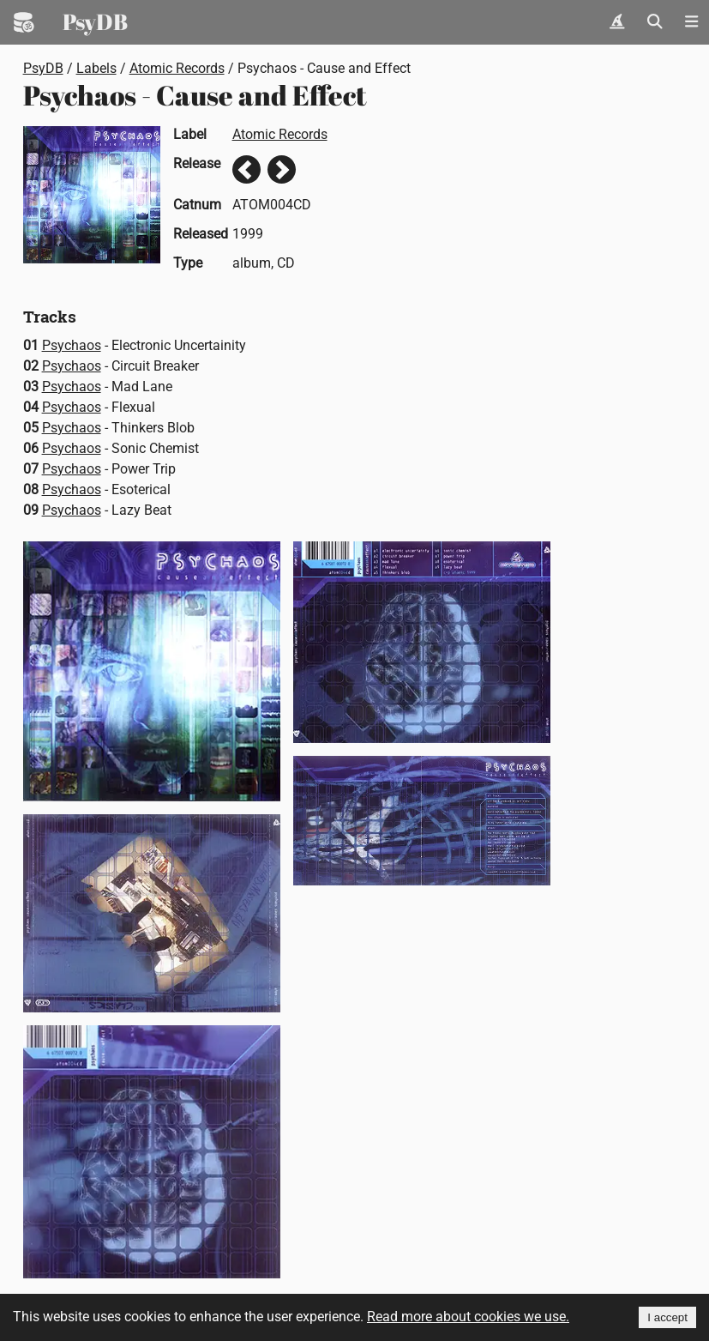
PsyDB (95, 21)
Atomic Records (177, 68)
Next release (281, 169)
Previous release (246, 169)
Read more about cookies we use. (468, 1316)
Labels (96, 68)
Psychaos (71, 345)
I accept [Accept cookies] (667, 1317)
